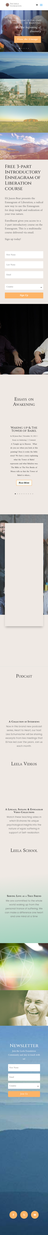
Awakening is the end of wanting (26, 22)
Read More (24, 482)
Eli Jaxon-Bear (17, 436)
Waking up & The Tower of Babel (24, 429)
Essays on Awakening (19, 440)
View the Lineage (27, 39)
